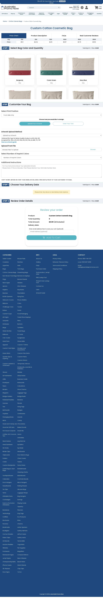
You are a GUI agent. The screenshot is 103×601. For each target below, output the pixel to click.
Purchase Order (41, 273)
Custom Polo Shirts (23, 357)
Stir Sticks (6, 452)
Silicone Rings (21, 493)
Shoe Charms (21, 393)
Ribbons (5, 307)
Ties (4, 411)
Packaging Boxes (8, 421)
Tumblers (20, 332)
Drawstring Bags (22, 276)
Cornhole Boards (22, 483)
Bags (4, 273)
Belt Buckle (6, 414)
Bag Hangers (21, 500)
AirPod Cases (21, 538)
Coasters (6, 266)
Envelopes (6, 387)
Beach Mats (21, 566)
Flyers (4, 390)
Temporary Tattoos (23, 368)
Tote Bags (20, 273)
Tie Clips (5, 493)
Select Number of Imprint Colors (15, 158)
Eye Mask (20, 452)
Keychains (20, 294)
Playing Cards (21, 507)
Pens (19, 325)
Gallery (38, 266)
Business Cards (22, 383)
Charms (20, 528)
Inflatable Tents (8, 500)
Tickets (19, 466)
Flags (4, 283)
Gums (19, 438)
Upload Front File (8, 150)
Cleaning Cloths (22, 476)
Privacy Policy (57, 263)
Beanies (5, 297)
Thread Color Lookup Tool (42, 286)
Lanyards (5, 325)
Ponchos (5, 528)
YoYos (19, 576)
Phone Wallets (22, 304)
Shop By (13, 13)
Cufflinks (5, 521)
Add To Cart (51, 241)
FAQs (37, 269)
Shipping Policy (57, 273)
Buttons (19, 328)
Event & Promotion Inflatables (9, 508)
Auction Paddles (8, 548)
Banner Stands (22, 283)
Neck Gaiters (7, 445)
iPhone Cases (7, 569)
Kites (19, 524)
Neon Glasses (21, 562)
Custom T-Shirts (22, 349)
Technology (6, 517)
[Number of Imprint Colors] (51, 162)
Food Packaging (22, 318)
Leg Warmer (21, 445)
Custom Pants (22, 361)
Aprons (5, 290)
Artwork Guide (40, 297)
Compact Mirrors (22, 559)
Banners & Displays (23, 280)
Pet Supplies (21, 552)
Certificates (21, 418)
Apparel (5, 349)
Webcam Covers (8, 304)
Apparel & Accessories (41, 14)
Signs (58, 13)
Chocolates (21, 428)
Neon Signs (6, 287)
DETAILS (51, 3)
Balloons (5, 338)
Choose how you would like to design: (51, 123)
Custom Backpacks (9, 469)
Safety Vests (21, 542)
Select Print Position (9, 115)
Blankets (20, 404)
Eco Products (21, 521)
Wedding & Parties (65, 14)
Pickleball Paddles (8, 404)
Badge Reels (21, 400)
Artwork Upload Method (11, 136)
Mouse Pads (21, 263)
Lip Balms (20, 449)
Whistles (5, 552)
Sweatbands (7, 490)
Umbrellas (20, 442)
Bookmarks (6, 531)
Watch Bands (21, 569)
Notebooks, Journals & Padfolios (24, 372)
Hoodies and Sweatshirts (21, 353)
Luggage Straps (22, 497)
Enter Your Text (68, 128)
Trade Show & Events (21, 14)
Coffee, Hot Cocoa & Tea (9, 439)
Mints (4, 424)
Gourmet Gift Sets (8, 431)
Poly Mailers (21, 297)
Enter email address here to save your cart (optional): (46, 233)
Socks (19, 314)
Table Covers (7, 263)
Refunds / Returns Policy (60, 266)
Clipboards (6, 459)
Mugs (4, 332)
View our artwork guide (9, 146)
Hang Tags (20, 411)
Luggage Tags (22, 397)
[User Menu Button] (82, 7)
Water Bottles (7, 335)
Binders (5, 393)
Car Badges (6, 504)
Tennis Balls (21, 545)
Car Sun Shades (8, 538)
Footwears (6, 555)
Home (5, 25)
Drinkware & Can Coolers (32, 14)
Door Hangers (7, 486)
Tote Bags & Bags (51, 14)
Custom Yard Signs (9, 352)
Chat (77, 9)
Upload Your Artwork (35, 128)
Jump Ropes (7, 562)
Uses (37, 294)
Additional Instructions (11, 166)
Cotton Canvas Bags (15, 25)
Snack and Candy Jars (10, 428)
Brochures (6, 524)
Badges (19, 414)
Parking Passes (22, 490)
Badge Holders (7, 400)
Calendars (6, 483)
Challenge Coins (8, 311)
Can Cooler (6, 342)
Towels (19, 311)
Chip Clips (20, 573)
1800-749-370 (74, 7)
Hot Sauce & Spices (9, 435)
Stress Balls (21, 345)
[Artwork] (51, 139)
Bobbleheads (21, 473)
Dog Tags (20, 517)
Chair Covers (21, 462)
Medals (19, 376)
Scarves (5, 407)
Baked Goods (21, 431)
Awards (19, 421)
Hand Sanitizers (8, 449)
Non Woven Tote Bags (10, 280)
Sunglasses (21, 342)
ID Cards (20, 338)
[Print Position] (51, 119)
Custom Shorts (22, 364)
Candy (19, 424)
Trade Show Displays (24, 321)
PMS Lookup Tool (41, 282)
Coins (19, 307)
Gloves (5, 376)
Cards (5, 466)
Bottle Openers (7, 301)
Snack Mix (20, 435)
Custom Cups (7, 318)
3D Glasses (6, 573)
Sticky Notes (21, 380)
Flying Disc (20, 301)
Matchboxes (21, 480)
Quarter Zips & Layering (7, 361)
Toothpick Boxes (8, 480)
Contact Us (39, 290)
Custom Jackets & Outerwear (9, 368)
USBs (4, 383)
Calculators (21, 390)
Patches (20, 266)
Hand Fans (6, 345)
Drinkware (6, 328)
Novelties (99, 13)
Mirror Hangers (22, 486)
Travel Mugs (21, 335)
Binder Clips (6, 455)
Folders (5, 462)
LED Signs (6, 321)
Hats (18, 269)
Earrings (19, 504)
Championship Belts (9, 566)
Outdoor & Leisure (81, 14)
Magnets (5, 397)
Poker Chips (6, 542)
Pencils (19, 407)
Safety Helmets (22, 535)
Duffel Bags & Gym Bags (9, 473)
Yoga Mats (20, 548)
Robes (5, 314)
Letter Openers (22, 531)
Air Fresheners (7, 380)
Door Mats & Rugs (23, 459)
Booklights (6, 535)
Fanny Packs (21, 469)
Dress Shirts (6, 357)
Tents (4, 497)
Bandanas (6, 514)
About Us (39, 263)
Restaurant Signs (8, 559)
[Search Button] (59, 7)
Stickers (19, 287)
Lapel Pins (6, 269)
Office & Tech (73, 14)
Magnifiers (20, 555)
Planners (20, 514)
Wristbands (21, 455)
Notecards (20, 387)
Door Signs (6, 576)
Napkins (5, 294)
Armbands (6, 545)
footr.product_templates (42, 277)
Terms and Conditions (60, 269)
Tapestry (20, 511)
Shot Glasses (21, 290)
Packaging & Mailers (90, 14)
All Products (5, 13)
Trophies (5, 418)
